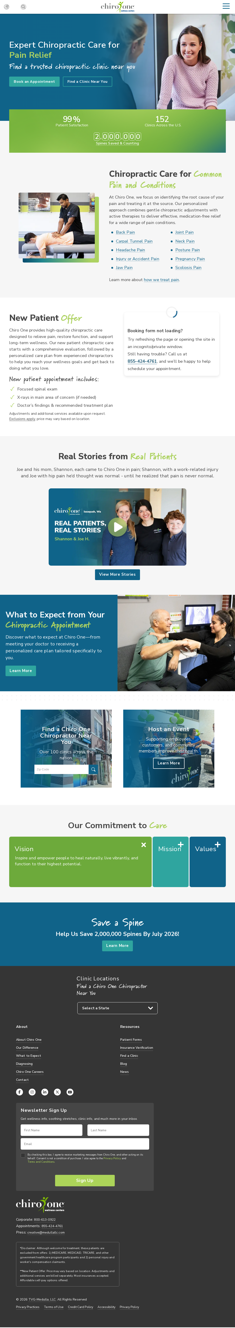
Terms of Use (54, 1308)
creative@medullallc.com (46, 1233)
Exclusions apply (22, 418)
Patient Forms (131, 1040)
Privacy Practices (27, 1308)
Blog (123, 1064)
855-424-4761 (142, 361)
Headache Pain (130, 250)
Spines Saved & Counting (117, 143)
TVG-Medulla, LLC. (42, 1300)
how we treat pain (161, 280)
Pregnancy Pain (190, 259)
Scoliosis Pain (188, 268)
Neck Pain (185, 241)
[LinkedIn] (44, 1092)
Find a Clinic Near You (87, 81)
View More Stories (117, 575)
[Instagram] (32, 1092)
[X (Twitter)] (57, 1092)
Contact (22, 1080)
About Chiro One (29, 1040)
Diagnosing (24, 1064)
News (124, 1072)
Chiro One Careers (30, 1072)
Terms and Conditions (41, 1162)
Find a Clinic (129, 1056)
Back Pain (125, 232)
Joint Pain (184, 232)
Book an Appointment (34, 81)
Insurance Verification (136, 1048)
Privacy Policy (112, 1159)
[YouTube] (70, 1092)
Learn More (21, 670)
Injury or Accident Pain (137, 259)
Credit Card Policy (80, 1308)
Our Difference (27, 1048)
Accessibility (106, 1308)
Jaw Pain (124, 268)
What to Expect (28, 1056)
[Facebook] (19, 1092)
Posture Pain (187, 250)
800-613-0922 (45, 1220)
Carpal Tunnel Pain (134, 241)
